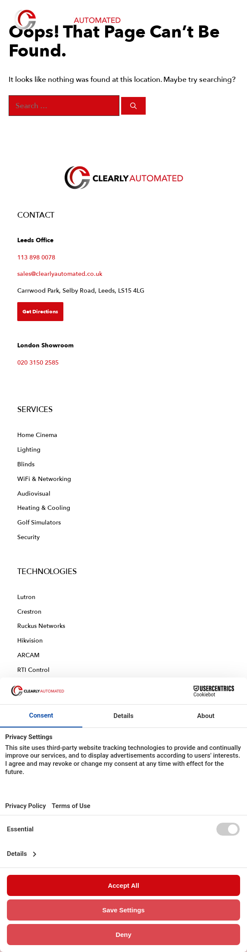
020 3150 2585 (38, 362)
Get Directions (40, 311)
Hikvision (30, 640)
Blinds (25, 464)
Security (28, 537)
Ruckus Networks (41, 626)
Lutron (26, 597)
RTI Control (33, 669)
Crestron (29, 611)
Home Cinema (37, 435)
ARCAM (28, 655)
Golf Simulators (39, 522)
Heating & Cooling (43, 507)
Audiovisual (33, 493)
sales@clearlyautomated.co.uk (59, 273)
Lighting (29, 449)
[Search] (133, 106)
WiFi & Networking (44, 479)
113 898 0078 (36, 257)
